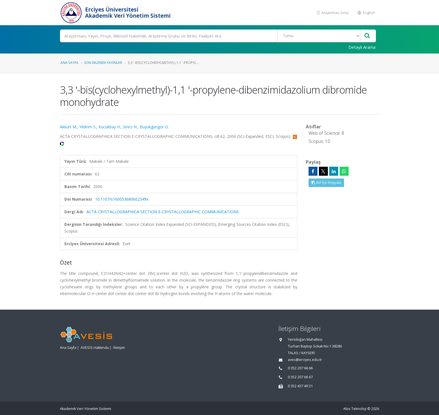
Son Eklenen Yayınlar (103, 62)
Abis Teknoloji (354, 408)
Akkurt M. (68, 126)
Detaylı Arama (362, 47)
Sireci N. (130, 126)
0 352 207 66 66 (300, 368)
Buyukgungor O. (154, 126)
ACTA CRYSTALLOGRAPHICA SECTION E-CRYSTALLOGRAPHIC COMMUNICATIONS (163, 211)
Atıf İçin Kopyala (326, 182)
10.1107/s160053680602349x (121, 199)
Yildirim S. (87, 126)
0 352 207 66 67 (300, 377)
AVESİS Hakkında (95, 347)
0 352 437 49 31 (300, 386)
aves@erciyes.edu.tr (305, 359)
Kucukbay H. (110, 126)
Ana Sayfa (69, 62)
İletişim (119, 347)
